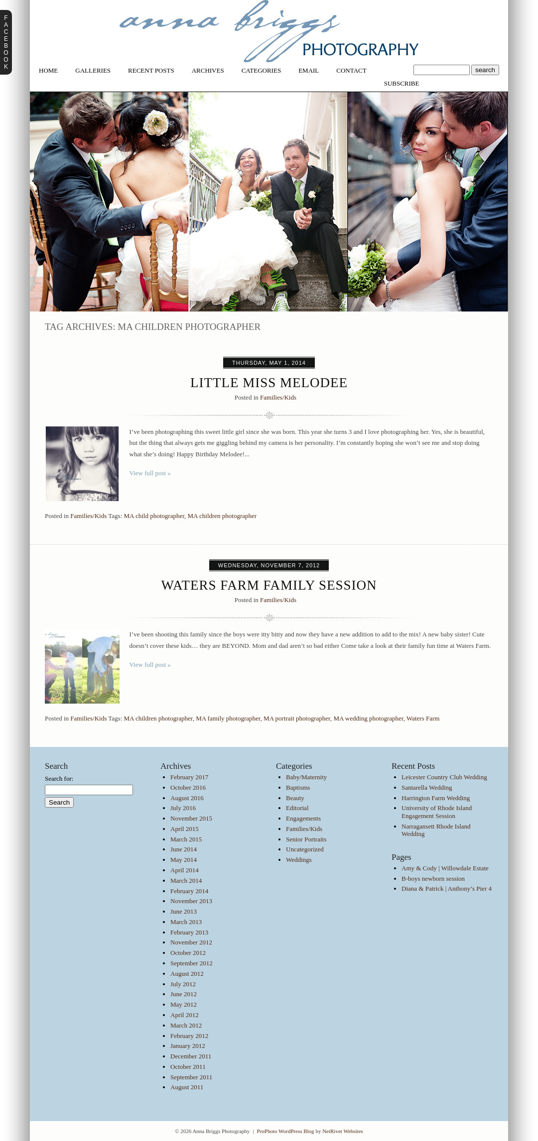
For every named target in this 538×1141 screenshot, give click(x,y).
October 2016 (188, 787)
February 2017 (189, 777)
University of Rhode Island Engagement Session (437, 812)
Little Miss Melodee (269, 382)
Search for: (59, 778)
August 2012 (187, 973)
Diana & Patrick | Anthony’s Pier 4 (447, 888)
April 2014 (184, 870)
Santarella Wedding (427, 787)
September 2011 (191, 1077)
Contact (351, 70)
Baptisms (298, 787)
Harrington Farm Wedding (436, 798)
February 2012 (189, 1035)
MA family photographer (228, 718)
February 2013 (189, 932)
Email (308, 70)
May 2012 (183, 1004)
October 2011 (188, 1066)
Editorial (297, 808)
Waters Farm (422, 718)
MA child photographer (154, 515)
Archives (208, 70)
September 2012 (191, 963)
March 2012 (186, 1025)
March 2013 (186, 922)
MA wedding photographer (368, 718)
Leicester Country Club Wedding (444, 777)
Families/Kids (278, 397)
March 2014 (186, 880)
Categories (261, 70)
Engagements (303, 818)
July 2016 (183, 808)
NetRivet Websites (342, 1131)
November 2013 (191, 901)
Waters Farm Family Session (269, 585)
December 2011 (190, 1056)
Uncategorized (305, 849)
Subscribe (401, 83)
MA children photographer (222, 515)
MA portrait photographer (297, 718)
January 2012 (187, 1045)
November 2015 (191, 818)
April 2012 (184, 1015)
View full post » (150, 473)
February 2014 (189, 891)
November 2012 (191, 942)
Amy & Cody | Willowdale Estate (445, 868)
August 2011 (186, 1087)
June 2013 (183, 911)
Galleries (93, 70)
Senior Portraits (306, 839)
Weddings (299, 859)
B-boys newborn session (433, 878)
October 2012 (188, 952)
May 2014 (183, 859)
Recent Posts (151, 70)
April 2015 (184, 828)
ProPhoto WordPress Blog (285, 1131)
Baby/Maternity (306, 777)
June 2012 (183, 994)
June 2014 (183, 849)
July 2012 (183, 984)
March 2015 (186, 839)
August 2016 (187, 798)
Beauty (295, 798)
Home (48, 70)
